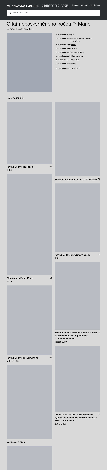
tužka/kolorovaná (77, 56)
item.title (75, 5)
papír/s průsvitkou (77, 52)
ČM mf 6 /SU (75, 68)
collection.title (94, 5)
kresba (73, 45)
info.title (84, 5)
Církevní (74, 48)
